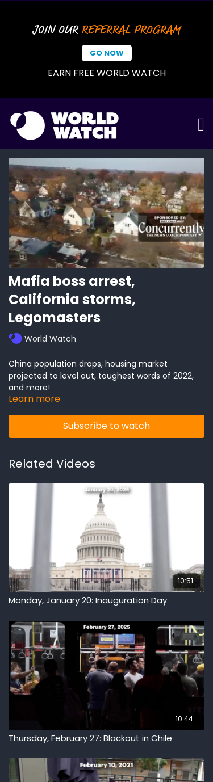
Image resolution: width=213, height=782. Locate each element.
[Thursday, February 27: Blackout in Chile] (106, 738)
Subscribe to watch (106, 425)
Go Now (107, 53)
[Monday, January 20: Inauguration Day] (106, 600)
